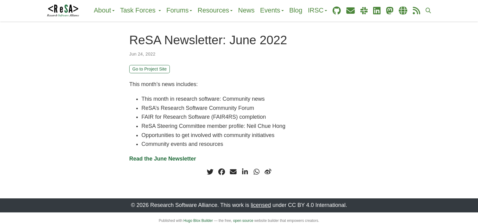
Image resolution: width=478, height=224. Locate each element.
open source (243, 221)
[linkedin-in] (244, 171)
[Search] (428, 10)
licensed (261, 205)
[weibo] (268, 171)
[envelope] (233, 171)
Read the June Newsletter (162, 159)
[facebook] (221, 171)
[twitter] (210, 171)
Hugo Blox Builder (198, 221)
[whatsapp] (256, 171)
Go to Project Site (149, 69)
